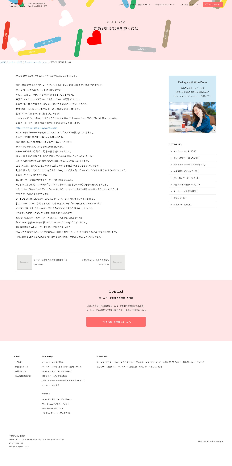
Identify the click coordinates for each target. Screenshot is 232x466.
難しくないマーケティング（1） (186, 177)
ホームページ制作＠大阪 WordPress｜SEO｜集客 (37, 4)
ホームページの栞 (104, 362)
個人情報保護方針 (23, 375)
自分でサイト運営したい (106, 366)
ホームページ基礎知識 (127, 366)
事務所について (21, 366)
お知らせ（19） (180, 197)
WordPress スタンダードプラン (55, 403)
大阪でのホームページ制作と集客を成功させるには (63, 380)
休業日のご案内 (155, 366)
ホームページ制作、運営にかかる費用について (61, 366)
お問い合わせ (214, 4)
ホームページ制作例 (50, 385)
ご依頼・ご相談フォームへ (118, 321)
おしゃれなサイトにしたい (123, 362)
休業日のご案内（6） (183, 204)
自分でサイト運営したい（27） (187, 184)
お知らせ (143, 366)
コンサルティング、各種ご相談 (54, 375)
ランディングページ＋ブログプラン (56, 412)
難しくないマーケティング (193, 362)
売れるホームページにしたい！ (148, 362)
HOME (18, 362)
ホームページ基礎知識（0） (186, 191)
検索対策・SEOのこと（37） (186, 171)
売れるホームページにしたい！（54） (189, 164)
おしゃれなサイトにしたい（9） (187, 157)
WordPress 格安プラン (52, 408)
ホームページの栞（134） (185, 151)
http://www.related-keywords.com (37, 127)
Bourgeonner (17, 4)
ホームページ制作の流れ (52, 362)
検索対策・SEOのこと (172, 362)
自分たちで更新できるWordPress (56, 371)
